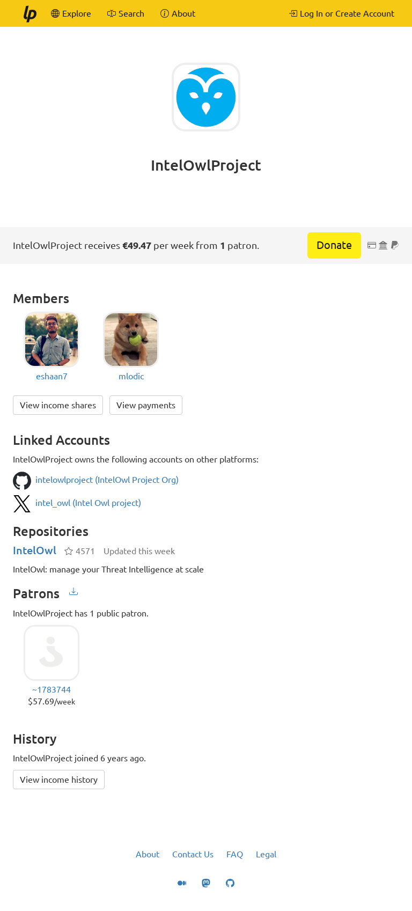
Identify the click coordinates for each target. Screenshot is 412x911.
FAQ (234, 854)
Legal (266, 854)
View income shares (58, 405)
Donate (334, 245)
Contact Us (193, 854)
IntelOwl (34, 550)
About (147, 854)
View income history (59, 779)
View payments (145, 405)
